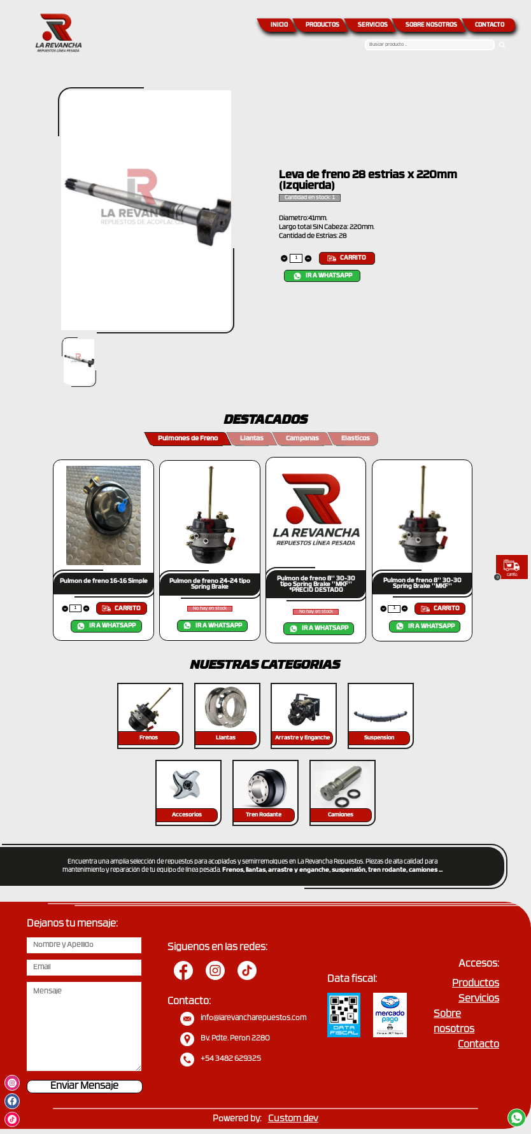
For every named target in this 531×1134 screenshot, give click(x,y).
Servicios (478, 999)
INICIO (279, 25)
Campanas (302, 438)
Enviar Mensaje (84, 1086)
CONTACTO (489, 25)
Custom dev (293, 1119)
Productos (475, 984)
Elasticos (355, 438)
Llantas (252, 438)
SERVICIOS (373, 25)
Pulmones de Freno (188, 438)
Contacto (478, 1045)
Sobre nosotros (454, 1022)
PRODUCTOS (322, 25)
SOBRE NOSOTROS (431, 25)
